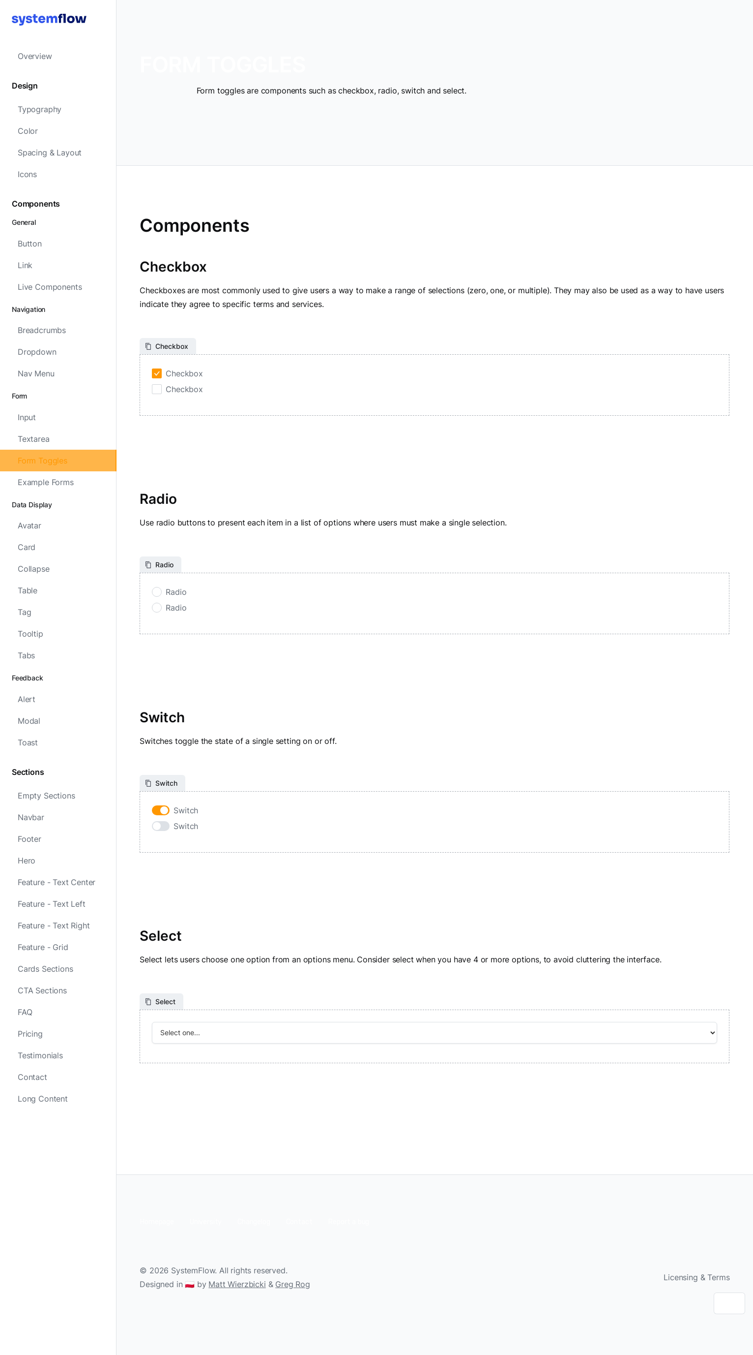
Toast (28, 742)
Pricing (30, 1034)
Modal (29, 721)
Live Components (50, 287)
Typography (39, 109)
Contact (32, 1077)
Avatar (29, 525)
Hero (26, 860)
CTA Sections (42, 990)
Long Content (43, 1099)
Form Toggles (42, 460)
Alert (26, 699)
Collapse (34, 569)
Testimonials (40, 1055)
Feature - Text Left (52, 904)
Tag (24, 612)
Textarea (34, 439)
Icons (27, 174)
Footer (29, 839)
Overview (35, 56)
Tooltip (30, 634)
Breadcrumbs (42, 330)
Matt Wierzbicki (236, 1284)
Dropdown (37, 352)
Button (30, 243)
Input (27, 417)
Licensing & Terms (696, 1277)
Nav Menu (36, 373)
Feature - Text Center (56, 882)
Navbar (31, 817)
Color (28, 131)
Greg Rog (292, 1284)
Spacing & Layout (50, 152)
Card (26, 547)
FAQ (25, 1012)
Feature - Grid (43, 947)
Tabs (26, 655)
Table (27, 590)
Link (25, 265)
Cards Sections (45, 969)
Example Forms (46, 482)
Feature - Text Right (53, 925)
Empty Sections (46, 796)
